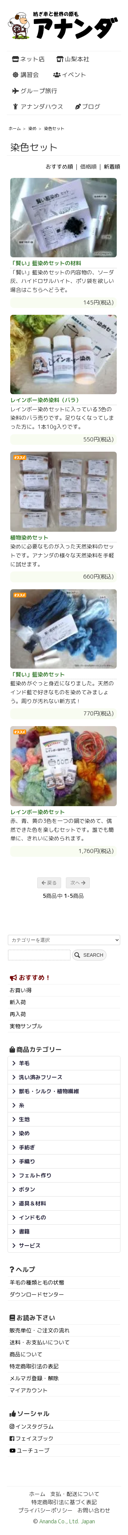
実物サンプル (26, 1026)
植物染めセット (29, 537)
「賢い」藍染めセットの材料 (45, 263)
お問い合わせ (93, 1510)
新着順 (112, 166)
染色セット (54, 128)
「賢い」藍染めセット (37, 674)
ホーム (15, 128)
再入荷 (18, 1014)
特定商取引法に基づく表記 (64, 1502)
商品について (26, 1354)
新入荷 (18, 1002)
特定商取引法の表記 (34, 1366)
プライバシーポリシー (45, 1510)
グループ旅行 (34, 91)
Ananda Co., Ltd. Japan (66, 1521)
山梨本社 (72, 59)
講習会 (25, 74)
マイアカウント (29, 1390)
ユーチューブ (33, 1450)
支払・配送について (74, 1494)
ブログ (87, 106)
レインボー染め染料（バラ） (45, 400)
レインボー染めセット (37, 812)
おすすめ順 (59, 166)
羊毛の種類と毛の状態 (37, 1282)
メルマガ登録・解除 (34, 1378)
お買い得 (20, 990)
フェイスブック (34, 1438)
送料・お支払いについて (40, 1342)
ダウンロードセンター (37, 1294)
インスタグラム (34, 1426)
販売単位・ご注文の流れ (40, 1330)
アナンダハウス (37, 106)
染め (32, 128)
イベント (69, 74)
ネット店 (28, 59)
